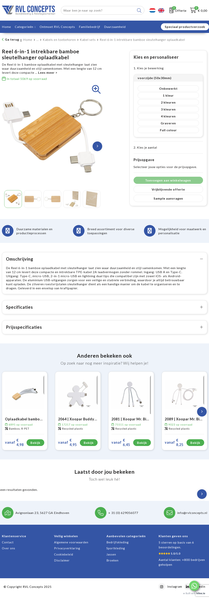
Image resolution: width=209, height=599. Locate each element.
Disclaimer (62, 564)
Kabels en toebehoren (59, 39)
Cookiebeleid (63, 558)
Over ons (8, 552)
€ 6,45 (120, 446)
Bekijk (35, 446)
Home (27, 39)
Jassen (111, 558)
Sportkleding (115, 552)
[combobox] (98, 10)
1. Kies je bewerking (149, 68)
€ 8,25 (174, 446)
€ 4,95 (67, 446)
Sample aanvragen (168, 198)
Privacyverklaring (67, 552)
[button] (194, 586)
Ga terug (12, 39)
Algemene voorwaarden (71, 546)
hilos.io (200, 593)
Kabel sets (88, 39)
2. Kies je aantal (145, 147)
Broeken (112, 564)
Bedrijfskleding (117, 546)
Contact (8, 546)
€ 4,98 (14, 446)
